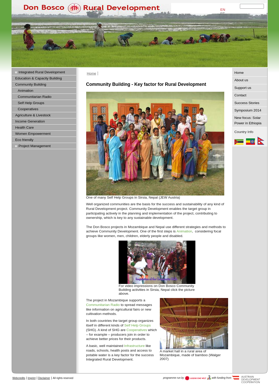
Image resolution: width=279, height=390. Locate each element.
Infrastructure (134, 346)
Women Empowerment (33, 134)
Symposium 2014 (248, 110)
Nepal (261, 141)
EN (222, 10)
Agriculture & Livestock (33, 115)
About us (241, 80)
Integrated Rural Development (42, 72)
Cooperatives (137, 330)
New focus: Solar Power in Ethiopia (248, 120)
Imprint (32, 378)
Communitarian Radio (103, 305)
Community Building (30, 84)
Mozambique (239, 141)
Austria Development (198, 377)
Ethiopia (250, 141)
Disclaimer (44, 378)
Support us (243, 88)
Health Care (24, 127)
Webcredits (19, 378)
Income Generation (30, 121)
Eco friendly (24, 140)
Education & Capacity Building (38, 78)
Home (91, 73)
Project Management (35, 146)
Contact (241, 95)
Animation (184, 231)
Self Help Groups (137, 325)
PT (222, 13)
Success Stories (247, 103)
